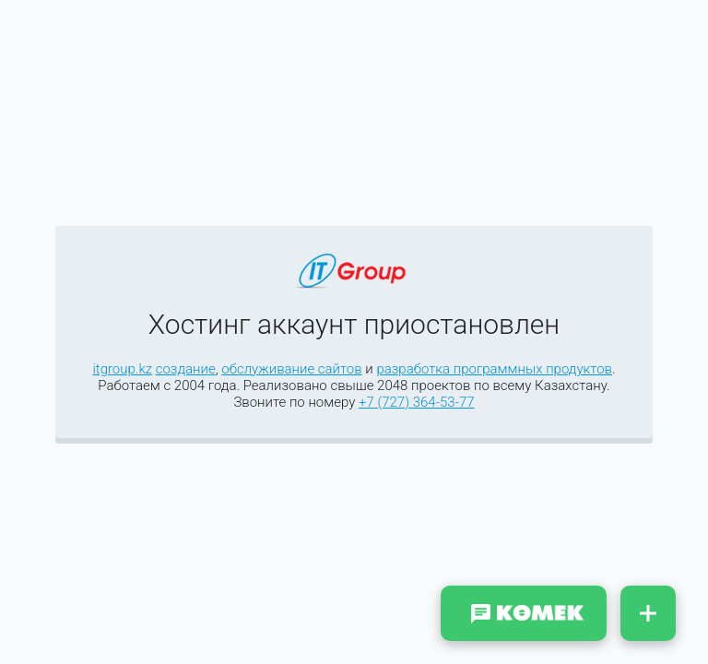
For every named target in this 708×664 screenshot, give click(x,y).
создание (186, 369)
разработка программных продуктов (494, 369)
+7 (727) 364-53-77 (417, 402)
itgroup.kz (122, 369)
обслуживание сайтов (291, 369)
